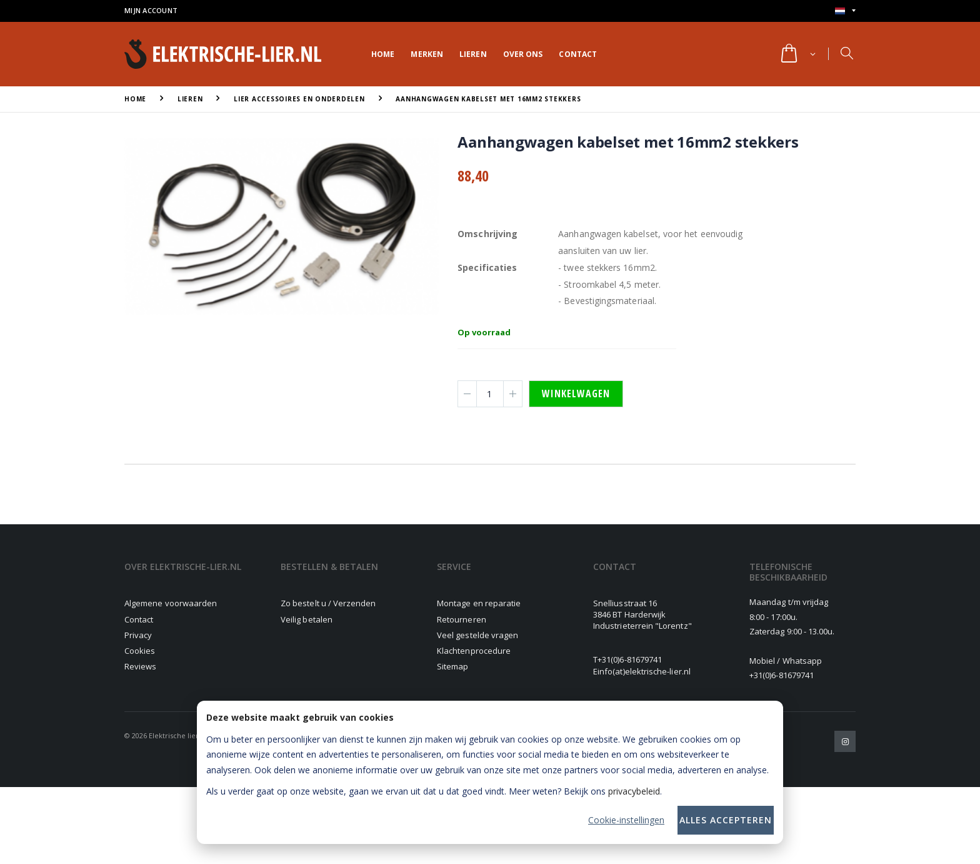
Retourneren (461, 619)
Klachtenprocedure (474, 650)
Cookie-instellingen (626, 820)
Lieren (473, 54)
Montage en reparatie (479, 603)
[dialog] (490, 772)
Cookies (139, 650)
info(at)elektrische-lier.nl (644, 671)
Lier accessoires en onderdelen (299, 98)
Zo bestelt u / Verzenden (328, 603)
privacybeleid (634, 791)
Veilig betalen (306, 619)
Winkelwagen (576, 393)
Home (382, 54)
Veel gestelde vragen (477, 635)
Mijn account (151, 10)
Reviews (140, 666)
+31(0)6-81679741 (630, 659)
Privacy (138, 635)
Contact (578, 54)
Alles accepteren (725, 820)
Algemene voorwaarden (170, 603)
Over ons (523, 54)
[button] (797, 54)
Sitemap (452, 666)
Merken (427, 54)
